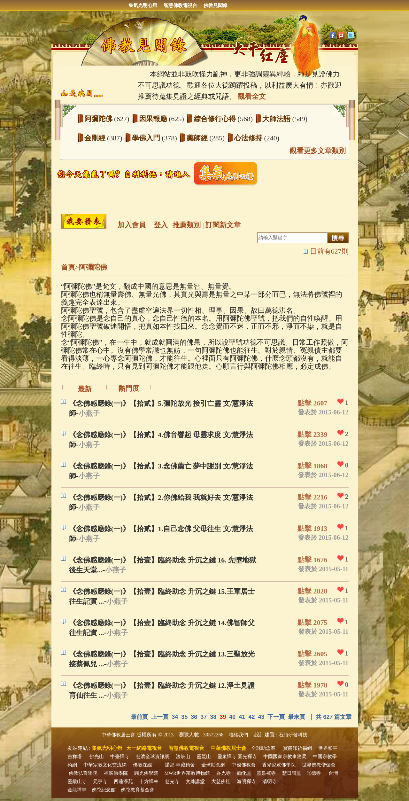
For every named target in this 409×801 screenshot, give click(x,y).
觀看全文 (252, 96)
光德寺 (313, 773)
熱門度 (128, 388)
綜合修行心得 (216, 119)
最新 (85, 389)
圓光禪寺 (247, 756)
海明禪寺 (246, 781)
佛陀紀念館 (104, 789)
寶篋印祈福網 (297, 748)
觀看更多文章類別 (317, 151)
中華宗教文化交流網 (105, 764)
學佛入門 (147, 138)
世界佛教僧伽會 (319, 764)
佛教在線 (142, 764)
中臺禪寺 (119, 756)
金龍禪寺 (77, 789)
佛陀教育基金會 (137, 789)
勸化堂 (244, 773)
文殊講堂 (195, 781)
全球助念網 (213, 764)
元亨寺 (100, 781)
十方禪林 (148, 781)
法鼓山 (183, 756)
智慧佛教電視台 (180, 5)
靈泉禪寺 (226, 756)
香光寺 (223, 773)
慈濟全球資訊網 (152, 756)
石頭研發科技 (293, 734)
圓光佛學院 (146, 773)
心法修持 (249, 138)
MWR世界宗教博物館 (187, 773)
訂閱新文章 (223, 225)
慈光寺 (172, 781)
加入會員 (132, 225)
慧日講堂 (291, 773)
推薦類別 (187, 225)
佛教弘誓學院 (83, 773)
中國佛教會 (244, 764)
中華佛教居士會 (118, 734)
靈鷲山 (204, 756)
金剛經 (95, 138)
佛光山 (96, 756)
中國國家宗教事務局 (284, 756)
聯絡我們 (238, 734)
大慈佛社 (220, 781)
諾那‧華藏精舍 (180, 764)
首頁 (68, 267)
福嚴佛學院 (116, 773)
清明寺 (269, 781)
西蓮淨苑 (123, 781)
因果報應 (154, 119)
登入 (161, 225)
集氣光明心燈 (142, 5)
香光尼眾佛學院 (279, 764)
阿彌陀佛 (99, 119)
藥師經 (198, 138)
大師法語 (277, 119)
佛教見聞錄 (216, 5)
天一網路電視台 (144, 748)
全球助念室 (263, 748)
